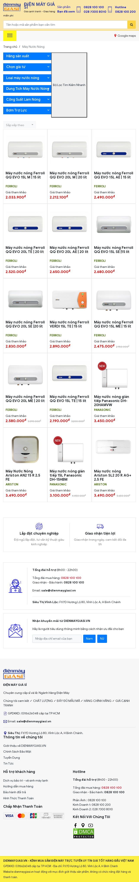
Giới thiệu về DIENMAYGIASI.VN (24, 746)
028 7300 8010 (95, 12)
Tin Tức (8, 763)
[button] (19, 125)
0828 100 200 (125, 12)
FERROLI (11, 186)
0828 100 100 (94, 7)
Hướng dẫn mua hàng (18, 786)
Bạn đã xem (66, 11)
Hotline (120, 7)
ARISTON (12, 484)
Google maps (125, 36)
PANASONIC (102, 410)
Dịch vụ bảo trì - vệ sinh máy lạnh (25, 780)
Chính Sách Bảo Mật (17, 751)
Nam (89, 638)
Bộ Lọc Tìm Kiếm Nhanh (69, 85)
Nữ (102, 638)
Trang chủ (10, 47)
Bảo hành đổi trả (14, 792)
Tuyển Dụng (11, 758)
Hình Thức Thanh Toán (18, 798)
